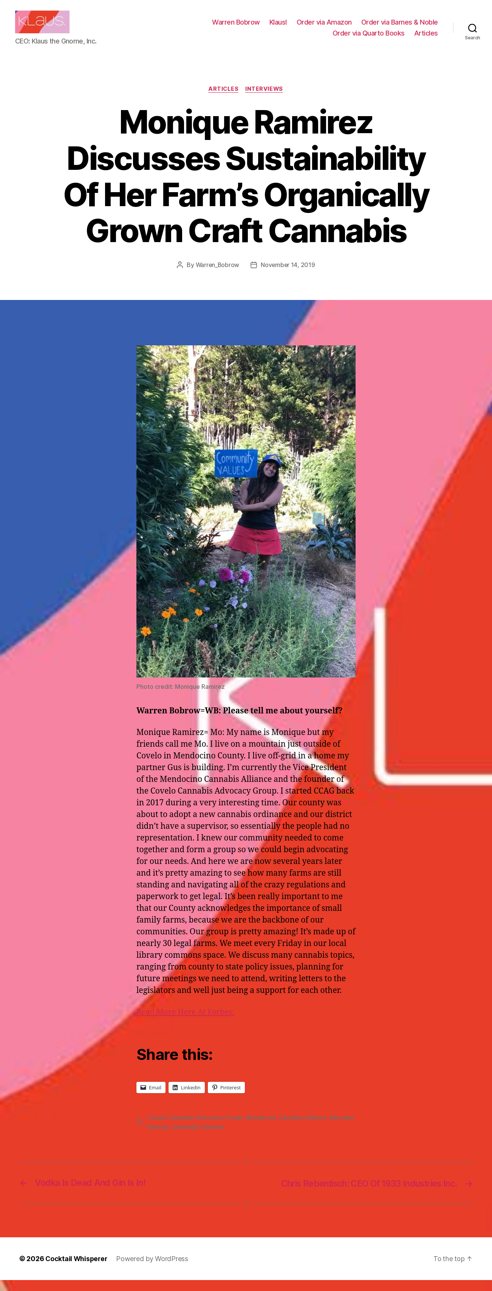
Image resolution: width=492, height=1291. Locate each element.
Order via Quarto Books (369, 39)
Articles (426, 39)
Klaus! (278, 28)
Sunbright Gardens (198, 1138)
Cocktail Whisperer (77, 1270)
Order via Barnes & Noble (399, 28)
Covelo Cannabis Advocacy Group (195, 1129)
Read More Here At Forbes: (186, 1024)
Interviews (265, 100)
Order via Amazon (324, 28)
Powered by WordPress (154, 1270)
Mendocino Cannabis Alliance (287, 1129)
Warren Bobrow (236, 28)
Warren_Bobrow (217, 276)
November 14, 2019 (288, 276)
